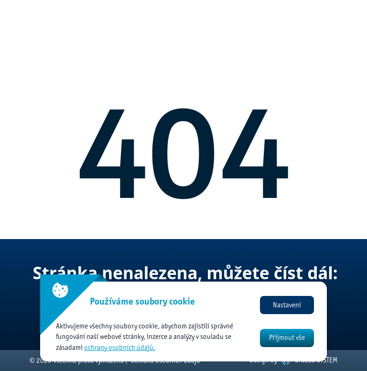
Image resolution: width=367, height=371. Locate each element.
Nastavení (287, 305)
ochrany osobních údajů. (119, 347)
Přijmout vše (287, 337)
